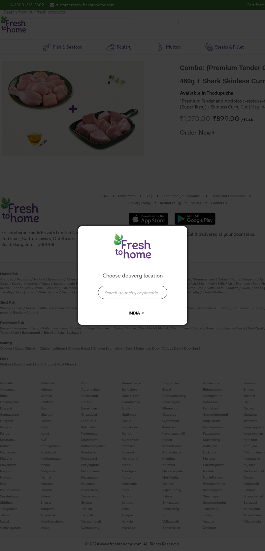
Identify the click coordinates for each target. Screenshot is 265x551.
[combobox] (132, 289)
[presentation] (132, 292)
